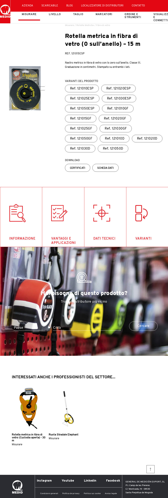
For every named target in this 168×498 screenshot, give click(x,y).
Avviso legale (111, 493)
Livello (55, 14)
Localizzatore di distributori (102, 5)
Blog (69, 5)
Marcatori (104, 14)
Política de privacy (71, 493)
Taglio (78, 14)
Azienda (27, 5)
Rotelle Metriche (85, 25)
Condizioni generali (49, 493)
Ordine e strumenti (133, 16)
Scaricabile (49, 5)
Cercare (143, 326)
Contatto (138, 5)
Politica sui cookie (92, 493)
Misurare (29, 14)
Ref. (82, 89)
